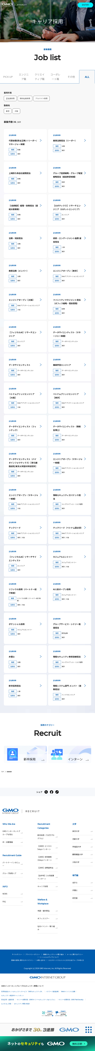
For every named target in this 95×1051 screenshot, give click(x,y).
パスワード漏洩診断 (52, 991)
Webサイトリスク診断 (68, 991)
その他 (71, 76)
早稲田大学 (82, 846)
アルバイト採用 (41, 98)
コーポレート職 (55, 77)
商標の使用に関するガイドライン (22, 960)
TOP (2, 772)
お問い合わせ (40, 960)
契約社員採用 (25, 98)
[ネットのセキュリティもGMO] (47, 1044)
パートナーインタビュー (12, 864)
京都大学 (82, 839)
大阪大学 (82, 862)
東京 (7, 111)
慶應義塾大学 (82, 854)
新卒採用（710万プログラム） (47, 837)
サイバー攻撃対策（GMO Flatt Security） (71, 1000)
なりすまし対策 (6, 1004)
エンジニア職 (24, 77)
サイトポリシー (17, 954)
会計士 (82, 882)
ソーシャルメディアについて (49, 957)
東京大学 (82, 831)
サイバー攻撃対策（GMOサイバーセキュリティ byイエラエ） (36, 1000)
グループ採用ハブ (12, 873)
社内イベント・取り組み (47, 928)
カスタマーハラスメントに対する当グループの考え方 (66, 960)
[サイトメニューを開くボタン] (91, 11)
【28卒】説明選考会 (47, 867)
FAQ (12, 901)
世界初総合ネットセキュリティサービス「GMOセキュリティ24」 (22, 991)
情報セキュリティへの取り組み (53, 954)
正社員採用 (10, 98)
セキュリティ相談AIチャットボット (12, 995)
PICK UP (8, 76)
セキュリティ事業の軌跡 (22, 1004)
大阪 (16, 111)
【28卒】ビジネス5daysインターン (47, 848)
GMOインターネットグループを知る (12, 833)
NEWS (12, 893)
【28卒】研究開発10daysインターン (47, 858)
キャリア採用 (47, 886)
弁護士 (82, 890)
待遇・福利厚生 (47, 910)
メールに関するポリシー (75, 954)
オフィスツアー (47, 918)
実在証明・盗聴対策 (7, 1000)
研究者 (82, 898)
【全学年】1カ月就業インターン (47, 877)
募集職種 (9, 772)
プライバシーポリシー (32, 954)
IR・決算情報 (12, 842)
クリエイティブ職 (40, 77)
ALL (87, 77)
